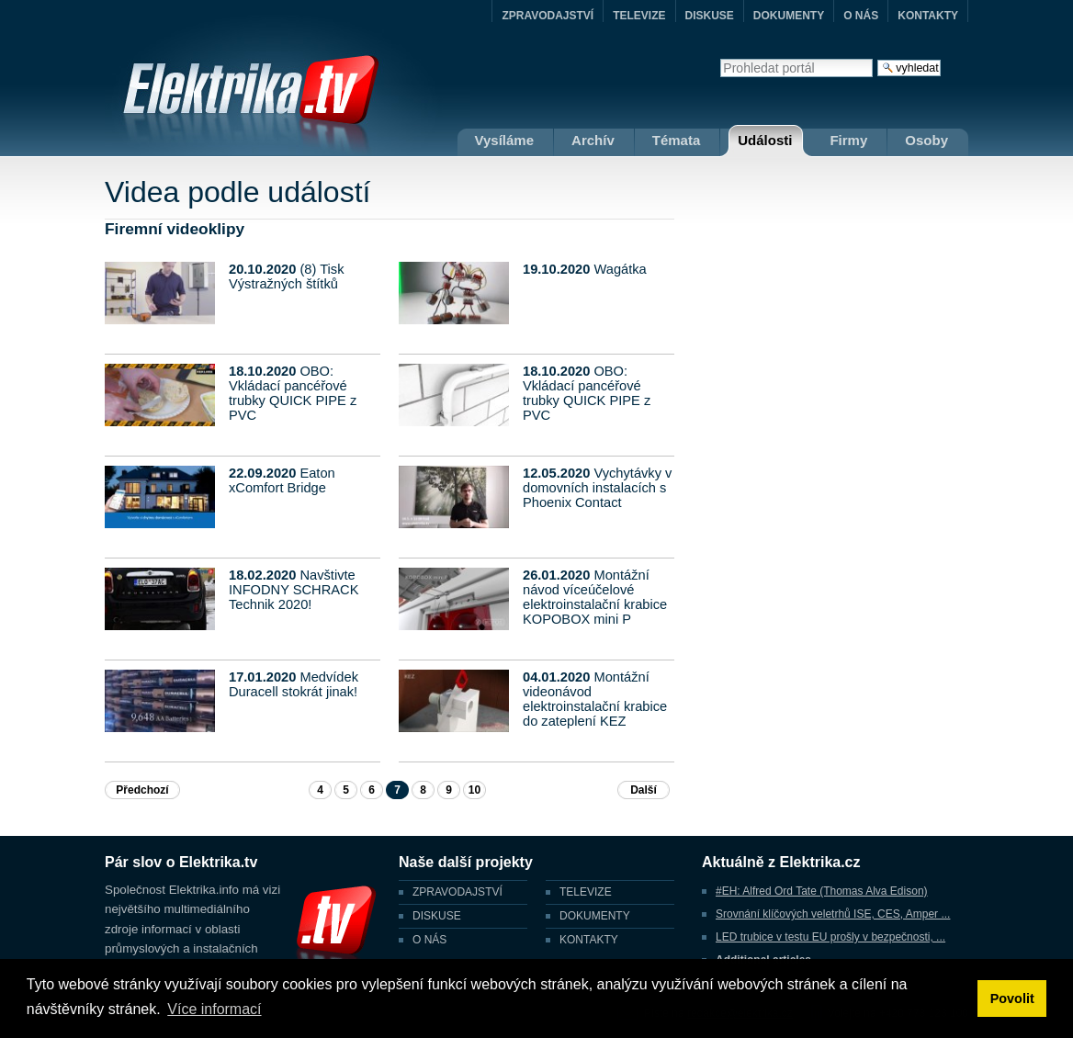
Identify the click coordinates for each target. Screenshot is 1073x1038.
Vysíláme (505, 140)
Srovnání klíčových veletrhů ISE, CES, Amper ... (833, 914)
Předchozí (142, 790)
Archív (593, 140)
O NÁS (860, 15)
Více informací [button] (214, 1009)
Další (643, 790)
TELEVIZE (639, 15)
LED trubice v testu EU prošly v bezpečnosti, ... (830, 937)
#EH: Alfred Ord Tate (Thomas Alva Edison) (822, 891)
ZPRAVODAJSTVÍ (547, 15)
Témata (676, 140)
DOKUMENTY (788, 15)
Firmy (848, 140)
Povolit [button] (1012, 998)
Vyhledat (719, 58)
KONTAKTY (928, 15)
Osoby (926, 140)
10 (474, 790)
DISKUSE (709, 15)
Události (765, 140)
